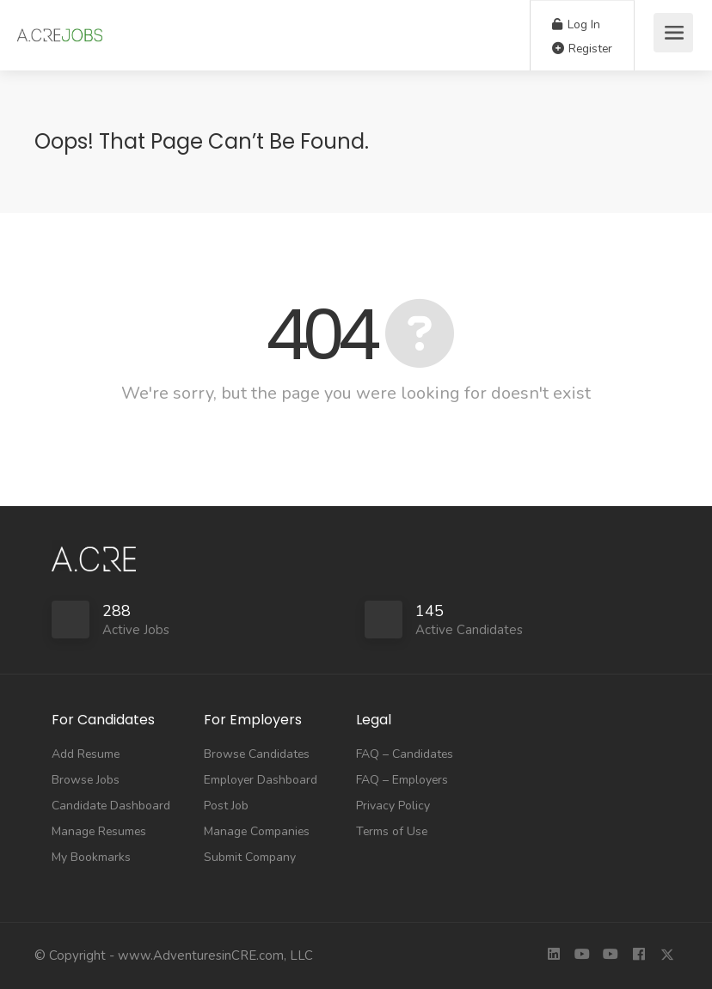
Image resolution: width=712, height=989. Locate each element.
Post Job (226, 805)
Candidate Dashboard (111, 805)
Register (582, 48)
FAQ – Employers (402, 780)
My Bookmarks (91, 857)
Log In (576, 24)
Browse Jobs (86, 780)
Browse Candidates (257, 754)
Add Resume (86, 754)
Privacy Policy (393, 805)
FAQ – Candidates (404, 754)
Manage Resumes (99, 831)
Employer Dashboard (260, 780)
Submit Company (250, 857)
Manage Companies (257, 831)
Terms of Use (391, 831)
